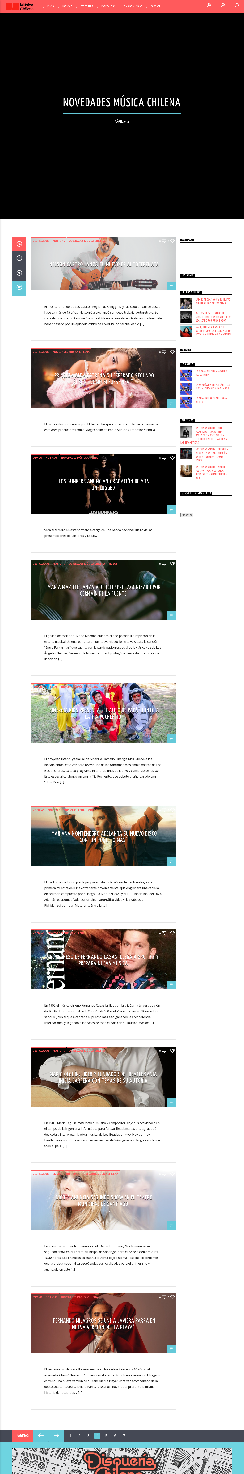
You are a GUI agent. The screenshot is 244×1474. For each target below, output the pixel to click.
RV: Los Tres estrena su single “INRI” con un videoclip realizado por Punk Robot (213, 903)
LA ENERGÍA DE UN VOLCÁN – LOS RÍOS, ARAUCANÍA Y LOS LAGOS (213, 973)
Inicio (50, 6)
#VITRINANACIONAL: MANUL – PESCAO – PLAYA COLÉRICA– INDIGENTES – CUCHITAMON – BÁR (212, 1059)
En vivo (37, 1044)
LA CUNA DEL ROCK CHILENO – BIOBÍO (211, 986)
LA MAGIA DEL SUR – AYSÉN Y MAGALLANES (211, 959)
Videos (113, 1150)
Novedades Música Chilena (86, 827)
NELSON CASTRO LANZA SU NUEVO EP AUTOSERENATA (104, 851)
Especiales (87, 6)
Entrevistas (108, 6)
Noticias (67, 6)
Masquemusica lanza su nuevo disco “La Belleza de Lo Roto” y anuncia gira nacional (214, 917)
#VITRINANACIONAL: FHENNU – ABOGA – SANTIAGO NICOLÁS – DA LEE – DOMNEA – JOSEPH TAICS (212, 1041)
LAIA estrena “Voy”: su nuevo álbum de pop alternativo (213, 888)
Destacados (40, 827)
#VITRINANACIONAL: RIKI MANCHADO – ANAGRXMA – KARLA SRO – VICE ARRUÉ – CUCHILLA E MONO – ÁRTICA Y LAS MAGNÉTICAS (203, 1022)
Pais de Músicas (133, 6)
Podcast (155, 6)
